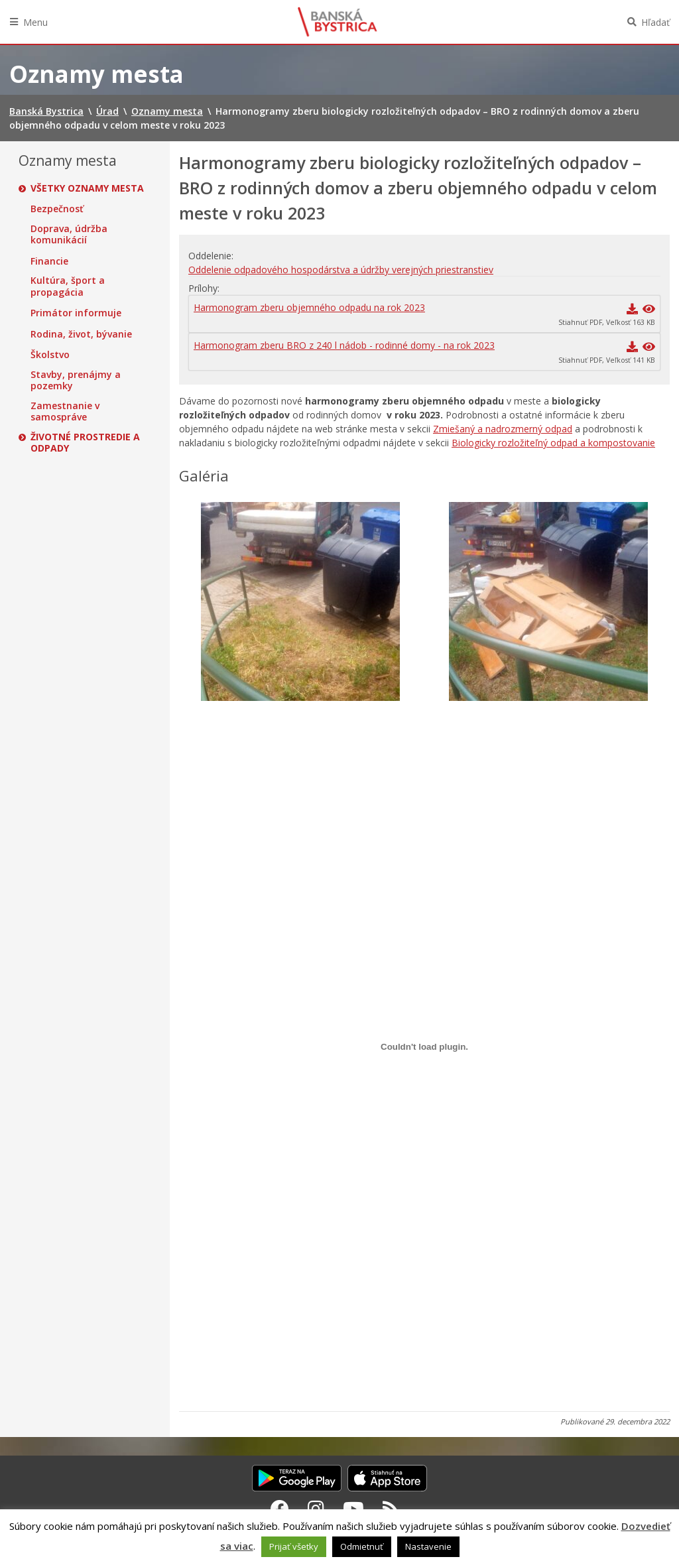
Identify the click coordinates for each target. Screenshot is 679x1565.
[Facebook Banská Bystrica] (280, 1508)
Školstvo (50, 355)
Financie (49, 261)
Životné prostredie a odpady (85, 442)
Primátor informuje (76, 313)
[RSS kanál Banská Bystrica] (391, 1508)
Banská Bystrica (337, 22)
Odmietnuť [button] (361, 1546)
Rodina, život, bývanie (81, 334)
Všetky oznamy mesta (87, 188)
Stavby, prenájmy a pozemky (76, 380)
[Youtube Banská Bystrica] (353, 1508)
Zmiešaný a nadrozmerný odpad (502, 428)
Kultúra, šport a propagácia (68, 286)
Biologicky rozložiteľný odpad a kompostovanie (553, 442)
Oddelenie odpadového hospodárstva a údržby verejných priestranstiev (340, 269)
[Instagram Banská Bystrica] (316, 1508)
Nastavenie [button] (428, 1546)
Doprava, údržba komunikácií (69, 234)
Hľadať (655, 22)
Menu (35, 22)
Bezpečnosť (57, 209)
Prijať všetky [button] (293, 1546)
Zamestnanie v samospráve (65, 411)
